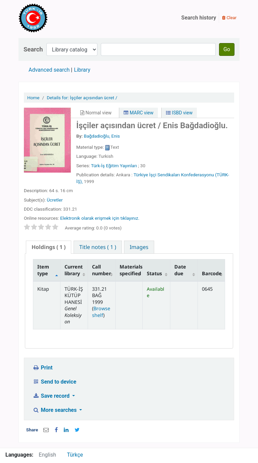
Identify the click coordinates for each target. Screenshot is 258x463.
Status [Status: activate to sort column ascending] (154, 273)
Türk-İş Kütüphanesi (52, 18)
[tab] (48, 247)
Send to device (54, 382)
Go (226, 49)
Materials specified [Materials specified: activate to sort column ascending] (131, 269)
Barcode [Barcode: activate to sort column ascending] (212, 273)
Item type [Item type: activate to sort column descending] (43, 269)
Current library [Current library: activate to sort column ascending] (73, 269)
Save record (52, 396)
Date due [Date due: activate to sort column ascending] (180, 269)
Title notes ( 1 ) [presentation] (97, 247)
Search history (198, 17)
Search (33, 49)
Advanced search (49, 70)
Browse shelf (101, 311)
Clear (229, 17)
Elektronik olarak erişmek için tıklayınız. (99, 218)
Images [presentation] (139, 247)
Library (82, 70)
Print (42, 367)
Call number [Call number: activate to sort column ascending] (101, 269)
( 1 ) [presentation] (49, 247)
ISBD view (179, 112)
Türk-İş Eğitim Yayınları (114, 165)
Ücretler (54, 200)
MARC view (138, 112)
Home (33, 97)
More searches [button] (55, 410)
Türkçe (75, 455)
